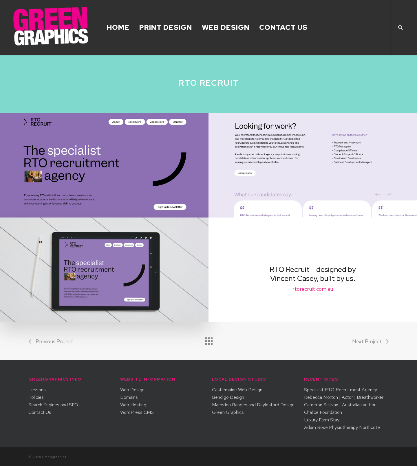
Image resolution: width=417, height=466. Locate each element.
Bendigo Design (228, 397)
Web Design (132, 389)
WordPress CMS (137, 412)
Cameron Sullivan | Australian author (340, 404)
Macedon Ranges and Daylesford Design (253, 404)
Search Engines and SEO (53, 404)
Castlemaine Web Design (237, 389)
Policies (36, 397)
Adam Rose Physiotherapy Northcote (342, 427)
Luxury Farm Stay (321, 420)
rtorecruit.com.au (312, 289)
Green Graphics (228, 412)
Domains (129, 397)
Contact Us (39, 412)
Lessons (37, 389)
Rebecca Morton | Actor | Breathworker (343, 397)
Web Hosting (133, 404)
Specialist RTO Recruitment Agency (340, 389)
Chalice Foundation (323, 412)
